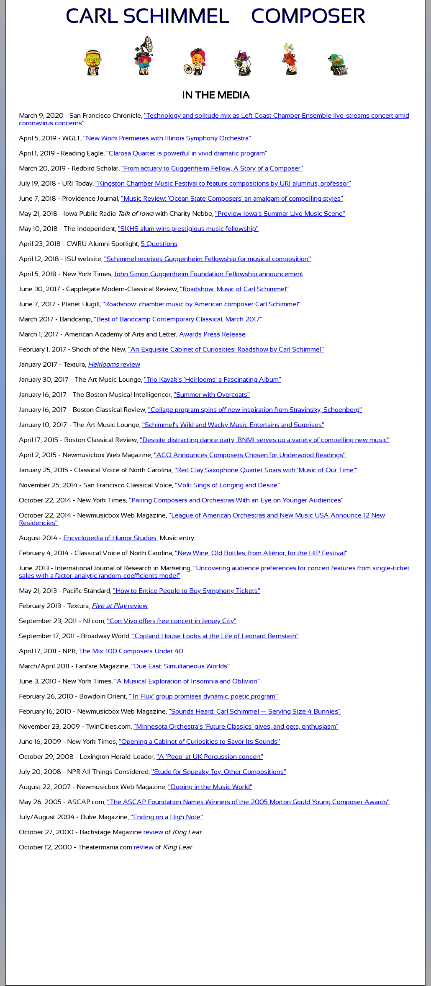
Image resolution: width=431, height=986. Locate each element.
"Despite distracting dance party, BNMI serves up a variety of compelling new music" (265, 439)
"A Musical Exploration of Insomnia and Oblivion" (187, 681)
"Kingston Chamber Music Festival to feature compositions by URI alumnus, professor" (223, 183)
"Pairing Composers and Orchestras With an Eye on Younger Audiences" (236, 500)
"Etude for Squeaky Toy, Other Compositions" (218, 771)
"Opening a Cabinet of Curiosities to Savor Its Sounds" (199, 741)
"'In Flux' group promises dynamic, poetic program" (203, 696)
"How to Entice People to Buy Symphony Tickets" (186, 590)
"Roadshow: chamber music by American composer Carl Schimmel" (201, 304)
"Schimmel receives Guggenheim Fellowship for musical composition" (207, 258)
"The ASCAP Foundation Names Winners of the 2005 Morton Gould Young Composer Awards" (248, 801)
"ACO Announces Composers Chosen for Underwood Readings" (250, 454)
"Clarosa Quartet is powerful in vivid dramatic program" (186, 153)
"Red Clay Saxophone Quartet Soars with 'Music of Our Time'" (265, 470)
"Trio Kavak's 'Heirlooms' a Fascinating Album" (212, 379)
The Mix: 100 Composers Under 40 (131, 651)
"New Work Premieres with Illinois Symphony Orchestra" (167, 138)
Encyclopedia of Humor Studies (109, 537)
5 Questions (159, 243)
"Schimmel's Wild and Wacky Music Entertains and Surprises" (233, 424)
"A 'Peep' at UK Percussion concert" (209, 756)
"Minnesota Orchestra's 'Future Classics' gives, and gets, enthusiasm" (236, 726)
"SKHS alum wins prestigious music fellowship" (188, 228)
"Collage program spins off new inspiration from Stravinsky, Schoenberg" (255, 409)
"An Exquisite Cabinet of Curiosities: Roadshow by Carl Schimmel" (226, 349)
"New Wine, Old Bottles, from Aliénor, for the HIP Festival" (261, 552)
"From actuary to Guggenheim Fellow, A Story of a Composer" (212, 168)
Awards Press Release (212, 334)
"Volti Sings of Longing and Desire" (227, 485)
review (114, 364)
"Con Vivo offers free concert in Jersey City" (171, 620)
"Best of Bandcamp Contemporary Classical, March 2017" (178, 319)
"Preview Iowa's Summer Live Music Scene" (280, 213)
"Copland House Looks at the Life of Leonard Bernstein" (215, 635)
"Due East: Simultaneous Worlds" (180, 666)
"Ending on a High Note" (167, 816)
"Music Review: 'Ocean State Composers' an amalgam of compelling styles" (232, 198)
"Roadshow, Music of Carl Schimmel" (234, 288)
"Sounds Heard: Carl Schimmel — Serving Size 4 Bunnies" (255, 711)
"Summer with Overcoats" (212, 394)
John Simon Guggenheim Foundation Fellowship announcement (208, 273)
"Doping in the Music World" (210, 786)
